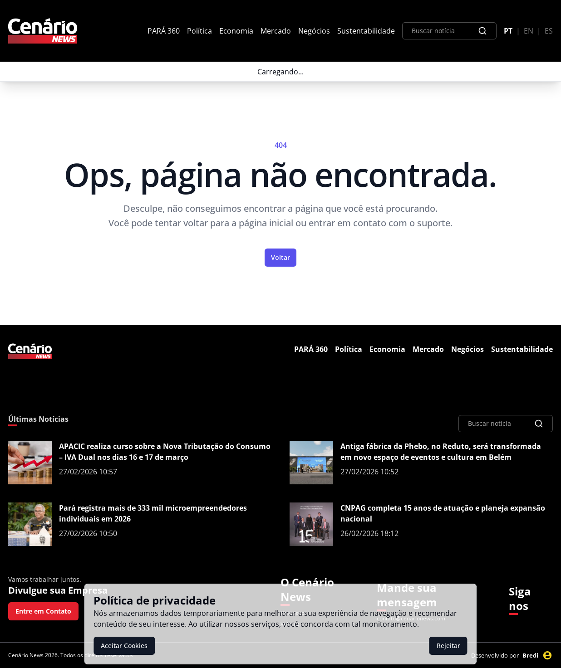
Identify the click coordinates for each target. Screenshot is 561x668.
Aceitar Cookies (124, 645)
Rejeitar (448, 645)
